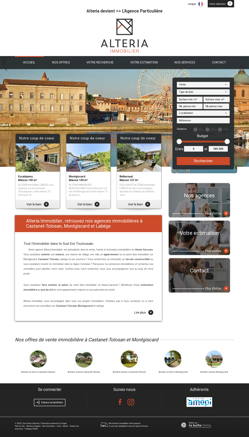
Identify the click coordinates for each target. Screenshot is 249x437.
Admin (65, 426)
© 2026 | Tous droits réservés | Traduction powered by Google (41, 423)
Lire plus (143, 312)
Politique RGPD (31, 429)
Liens (59, 426)
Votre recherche (100, 62)
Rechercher (203, 161)
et (205, 149)
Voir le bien (38, 204)
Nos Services (185, 62)
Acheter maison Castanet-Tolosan (84, 372)
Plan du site (20, 426)
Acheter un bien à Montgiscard (173, 372)
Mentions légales (33, 426)
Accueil (29, 62)
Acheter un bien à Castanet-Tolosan (38, 372)
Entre (179, 149)
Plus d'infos (217, 213)
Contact (219, 62)
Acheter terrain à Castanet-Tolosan (129, 372)
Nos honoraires (48, 426)
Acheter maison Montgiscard (214, 372)
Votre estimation (144, 62)
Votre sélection (217, 4)
